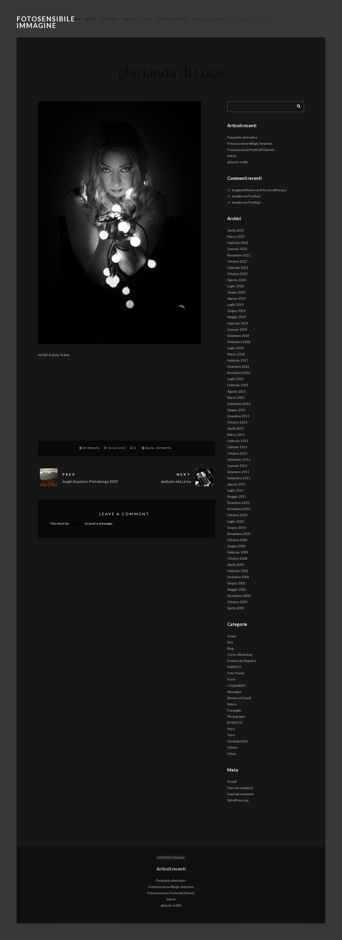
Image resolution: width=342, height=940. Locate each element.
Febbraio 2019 (237, 323)
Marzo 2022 (236, 236)
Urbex (231, 754)
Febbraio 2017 (237, 360)
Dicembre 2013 (238, 416)
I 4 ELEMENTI (236, 686)
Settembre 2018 (238, 342)
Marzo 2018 (236, 354)
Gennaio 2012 (237, 466)
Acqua (231, 636)
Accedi (232, 781)
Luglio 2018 (235, 348)
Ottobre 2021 (237, 261)
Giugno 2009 (236, 546)
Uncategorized (237, 741)
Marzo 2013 (236, 435)
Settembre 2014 (238, 404)
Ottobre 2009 (237, 540)
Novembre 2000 (238, 596)
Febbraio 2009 (237, 552)
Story (231, 729)
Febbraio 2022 (237, 243)
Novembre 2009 (238, 534)
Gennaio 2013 (237, 447)
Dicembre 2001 (238, 577)
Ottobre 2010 (237, 515)
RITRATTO (164, 448)
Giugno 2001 (236, 583)
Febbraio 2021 (237, 268)
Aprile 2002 (235, 565)
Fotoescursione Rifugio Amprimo (250, 143)
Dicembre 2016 (238, 366)
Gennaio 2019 (237, 329)
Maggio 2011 (236, 496)
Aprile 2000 (235, 608)
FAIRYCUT (234, 667)
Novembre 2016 (238, 373)
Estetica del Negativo (241, 661)
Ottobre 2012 (237, 453)
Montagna (234, 692)
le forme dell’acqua (273, 190)
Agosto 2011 (236, 484)
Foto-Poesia (235, 673)
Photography (236, 716)
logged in (77, 523)
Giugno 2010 (236, 528)
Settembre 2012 (238, 459)
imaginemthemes (244, 190)
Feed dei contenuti (240, 788)
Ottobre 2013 (237, 422)
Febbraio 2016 (237, 385)
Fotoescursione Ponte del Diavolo (250, 150)
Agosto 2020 (236, 280)
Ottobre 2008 (237, 558)
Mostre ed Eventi (239, 698)
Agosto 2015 (236, 391)
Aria (230, 642)
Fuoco (231, 679)
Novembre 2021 (238, 255)
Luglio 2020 (235, 286)
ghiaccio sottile (237, 162)
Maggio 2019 (236, 317)
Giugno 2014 (236, 410)
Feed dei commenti (240, 794)
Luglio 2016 (235, 379)
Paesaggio (234, 710)
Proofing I (254, 196)
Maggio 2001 (236, 589)
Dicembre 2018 (238, 336)
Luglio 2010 (235, 521)
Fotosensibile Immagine (46, 22)
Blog (150, 448)
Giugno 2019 (236, 311)
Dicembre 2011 (238, 472)
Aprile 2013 (235, 428)
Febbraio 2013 (237, 441)
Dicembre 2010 (238, 503)
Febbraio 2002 (237, 571)
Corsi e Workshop (239, 654)
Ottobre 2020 (237, 274)
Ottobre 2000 (237, 602)
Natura (232, 704)
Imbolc (232, 156)
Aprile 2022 (235, 230)
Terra (231, 735)
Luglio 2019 (235, 305)
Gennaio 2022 (237, 249)
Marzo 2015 (236, 398)
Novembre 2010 (238, 509)
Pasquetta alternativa (242, 137)
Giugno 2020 (236, 292)
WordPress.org (237, 800)
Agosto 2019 (236, 298)
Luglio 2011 (235, 490)
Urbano (232, 747)
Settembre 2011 (238, 478)
